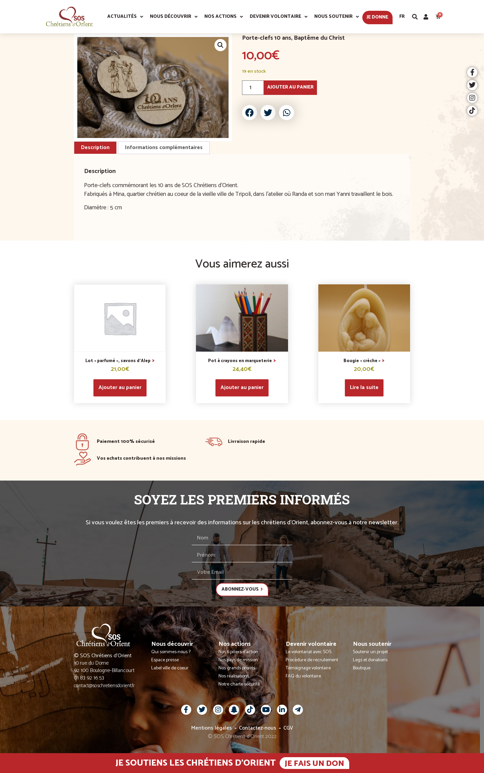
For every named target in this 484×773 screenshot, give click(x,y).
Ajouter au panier (290, 87)
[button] (415, 17)
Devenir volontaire (279, 17)
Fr (402, 17)
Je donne (377, 17)
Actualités (125, 17)
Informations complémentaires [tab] (164, 147)
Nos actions (223, 17)
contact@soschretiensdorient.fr (104, 685)
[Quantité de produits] (253, 87)
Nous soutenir (336, 17)
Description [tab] (95, 147)
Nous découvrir (174, 17)
